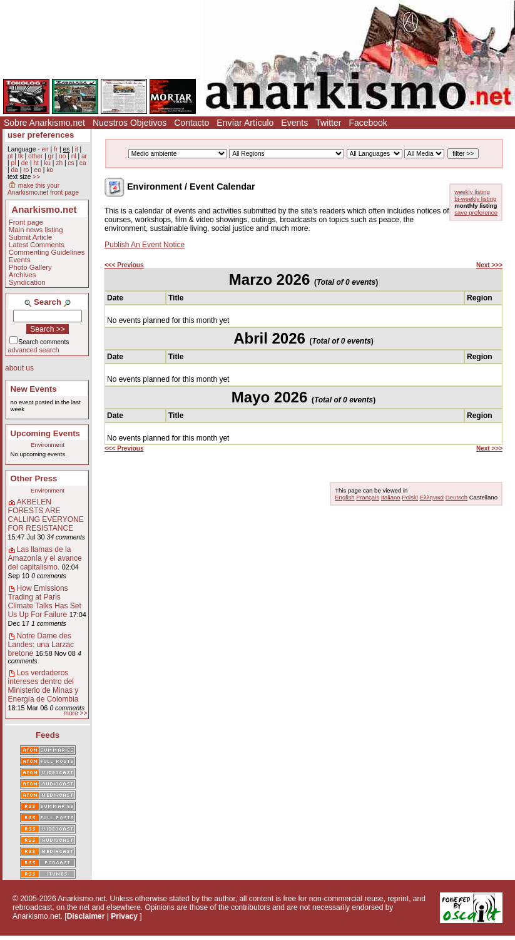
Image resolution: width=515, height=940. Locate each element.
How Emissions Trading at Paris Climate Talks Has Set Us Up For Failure (44, 601)
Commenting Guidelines (47, 252)
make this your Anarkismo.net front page (43, 189)
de (24, 163)
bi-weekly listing (475, 198)
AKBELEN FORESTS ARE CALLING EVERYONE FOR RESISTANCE (46, 515)
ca (82, 163)
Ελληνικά (432, 497)
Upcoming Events (45, 433)
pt (10, 156)
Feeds (47, 735)
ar (84, 156)
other (35, 156)
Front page (26, 222)
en (44, 149)
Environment (47, 444)
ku (47, 163)
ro (26, 169)
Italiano (390, 497)
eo (37, 169)
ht (36, 163)
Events (294, 123)
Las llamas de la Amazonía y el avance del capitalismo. (45, 558)
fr (56, 149)
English (344, 497)
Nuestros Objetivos (129, 123)
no (62, 156)
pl (13, 163)
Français (367, 497)
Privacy (124, 916)
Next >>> (489, 265)
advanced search (33, 350)
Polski (410, 497)
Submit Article (31, 237)
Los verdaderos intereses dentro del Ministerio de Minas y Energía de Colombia (43, 685)
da (14, 169)
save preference (475, 212)
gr (51, 156)
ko (49, 169)
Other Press (34, 478)
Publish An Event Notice (145, 244)
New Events (34, 389)
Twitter (328, 123)
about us (19, 368)
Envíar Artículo (245, 123)
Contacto (191, 123)
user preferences (41, 135)
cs (71, 163)
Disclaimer (86, 916)
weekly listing (472, 191)
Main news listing (36, 229)
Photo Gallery (30, 267)
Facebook (368, 123)
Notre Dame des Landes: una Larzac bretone (41, 644)
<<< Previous (124, 265)
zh (59, 163)
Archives (22, 274)
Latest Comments (36, 244)
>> (36, 176)
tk (20, 156)
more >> (75, 713)
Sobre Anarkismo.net (44, 123)
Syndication (27, 282)
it (76, 149)
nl (73, 156)
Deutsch (456, 497)
